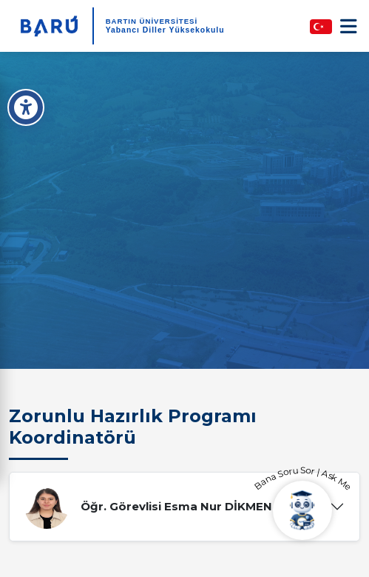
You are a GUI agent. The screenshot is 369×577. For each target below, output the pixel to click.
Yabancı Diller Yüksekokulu (165, 30)
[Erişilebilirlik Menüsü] (25, 107)
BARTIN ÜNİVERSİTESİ (152, 21)
